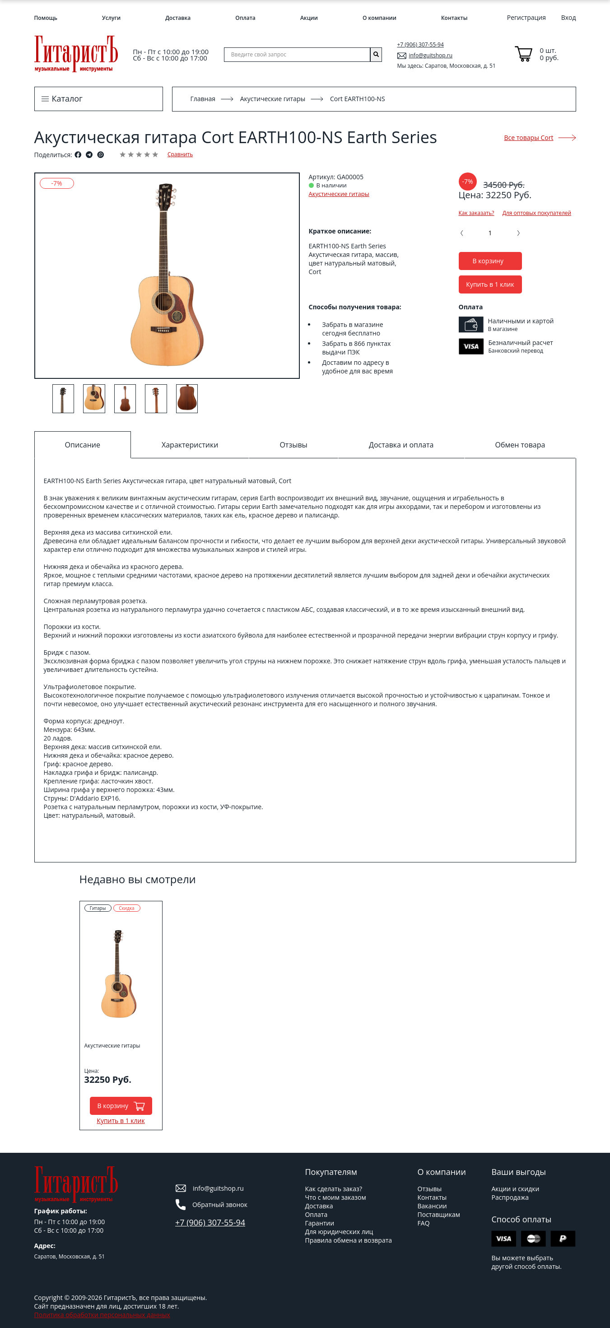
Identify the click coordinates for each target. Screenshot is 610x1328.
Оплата (245, 18)
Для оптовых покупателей (537, 213)
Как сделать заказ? (333, 1188)
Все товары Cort (540, 137)
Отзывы (430, 1188)
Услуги (111, 18)
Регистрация (526, 17)
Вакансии (432, 1206)
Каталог (67, 98)
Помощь (45, 18)
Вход (568, 17)
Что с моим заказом (335, 1197)
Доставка (178, 18)
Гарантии (319, 1223)
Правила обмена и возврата (348, 1240)
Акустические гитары (273, 98)
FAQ (424, 1223)
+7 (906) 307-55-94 (420, 44)
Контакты (454, 18)
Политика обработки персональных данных (102, 1314)
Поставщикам (439, 1214)
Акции (309, 18)
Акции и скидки (515, 1188)
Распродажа (509, 1197)
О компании (379, 18)
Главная (203, 98)
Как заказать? (476, 213)
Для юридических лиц (339, 1231)
